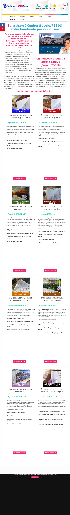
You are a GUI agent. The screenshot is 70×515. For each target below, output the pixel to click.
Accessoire (22, 19)
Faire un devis (19, 179)
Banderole (12, 16)
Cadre (49, 16)
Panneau (22, 16)
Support (41, 16)
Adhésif (32, 16)
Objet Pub (12, 19)
